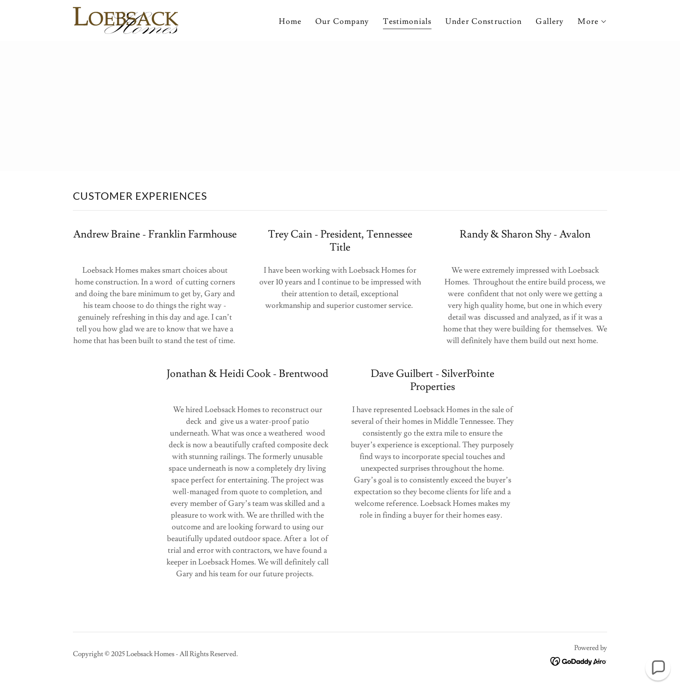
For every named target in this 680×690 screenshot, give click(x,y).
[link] (125, 18)
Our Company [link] (342, 21)
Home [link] (290, 21)
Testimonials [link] (407, 21)
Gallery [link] (550, 21)
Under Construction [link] (483, 21)
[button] (592, 22)
